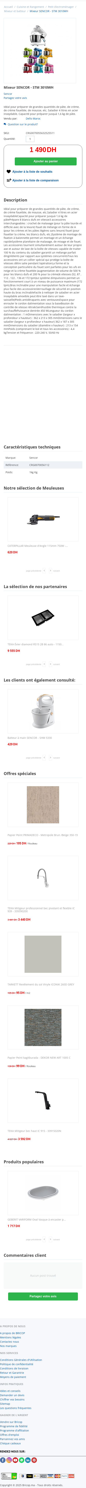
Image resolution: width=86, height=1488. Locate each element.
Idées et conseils (10, 1391)
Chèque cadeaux (10, 1443)
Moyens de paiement (13, 1377)
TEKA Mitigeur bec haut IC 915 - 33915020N (34, 1131)
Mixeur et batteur (15, 11)
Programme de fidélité (13, 1426)
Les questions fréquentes (15, 1408)
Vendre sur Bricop (11, 1422)
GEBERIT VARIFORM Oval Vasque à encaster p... (37, 1219)
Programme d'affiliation (14, 1430)
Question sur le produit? (21, 124)
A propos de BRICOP (12, 1333)
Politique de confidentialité (16, 1364)
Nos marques (8, 1346)
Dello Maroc (33, 118)
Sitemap (5, 1403)
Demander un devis (12, 1395)
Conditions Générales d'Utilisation (21, 1360)
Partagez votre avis (15, 98)
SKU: (6, 133)
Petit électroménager (61, 7)
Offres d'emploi (9, 1435)
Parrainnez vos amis (12, 1439)
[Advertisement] (43, 391)
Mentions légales (10, 1337)
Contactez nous (9, 1341)
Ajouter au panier (46, 161)
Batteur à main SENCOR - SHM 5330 (30, 738)
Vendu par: (10, 118)
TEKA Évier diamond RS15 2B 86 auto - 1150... (36, 644)
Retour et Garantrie (12, 1372)
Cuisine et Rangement (30, 7)
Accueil (8, 7)
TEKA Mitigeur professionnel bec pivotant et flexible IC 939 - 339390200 (41, 910)
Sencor (8, 94)
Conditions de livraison (14, 1368)
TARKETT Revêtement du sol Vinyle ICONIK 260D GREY (41, 984)
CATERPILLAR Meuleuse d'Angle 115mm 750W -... (38, 546)
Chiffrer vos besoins (12, 1399)
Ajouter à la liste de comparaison (35, 180)
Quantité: (9, 139)
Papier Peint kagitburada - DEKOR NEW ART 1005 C (39, 1057)
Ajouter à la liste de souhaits (32, 171)
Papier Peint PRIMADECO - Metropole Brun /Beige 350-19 (43, 835)
